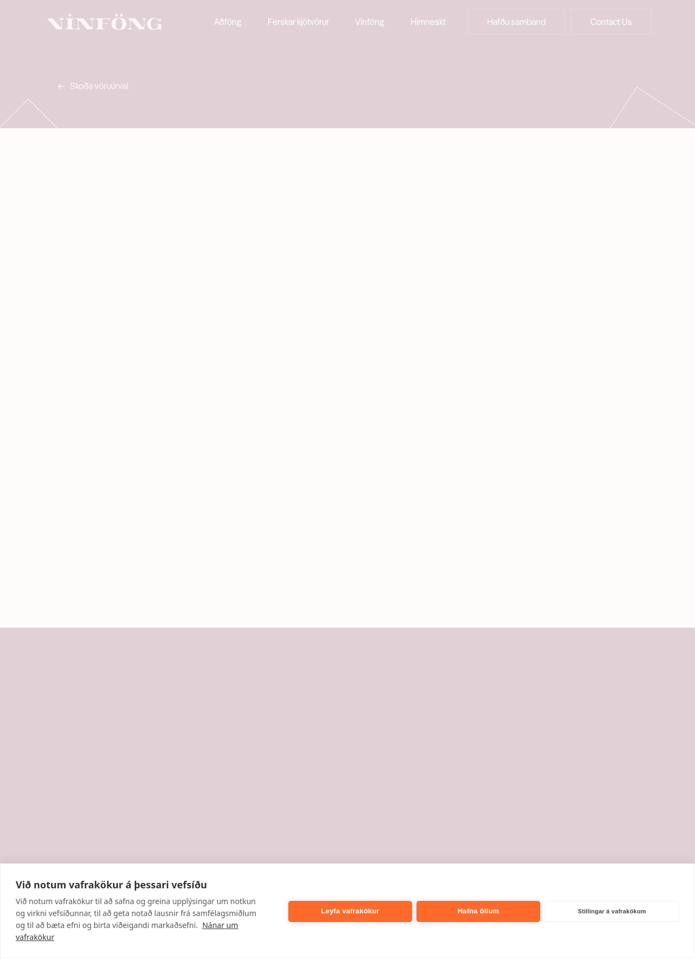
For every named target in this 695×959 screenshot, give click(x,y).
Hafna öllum (479, 911)
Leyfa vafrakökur (350, 911)
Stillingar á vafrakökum (612, 911)
